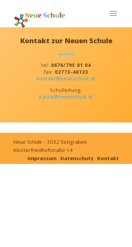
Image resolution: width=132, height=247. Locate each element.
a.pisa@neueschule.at (66, 96)
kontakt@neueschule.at (66, 78)
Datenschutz (76, 158)
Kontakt (108, 158)
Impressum (42, 158)
